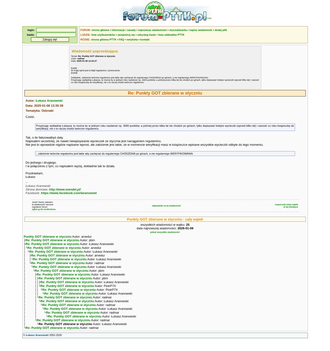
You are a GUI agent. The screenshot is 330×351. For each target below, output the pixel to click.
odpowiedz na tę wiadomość (166, 206)
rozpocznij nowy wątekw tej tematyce (286, 205)
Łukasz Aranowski (49, 100)
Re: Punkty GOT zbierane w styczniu (52, 240)
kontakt (144, 39)
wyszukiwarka (178, 30)
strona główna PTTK (103, 39)
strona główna (100, 30)
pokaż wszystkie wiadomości (165, 232)
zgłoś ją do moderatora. (44, 209)
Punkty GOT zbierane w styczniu (48, 236)
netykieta (132, 39)
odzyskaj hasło (146, 34)
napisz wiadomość (200, 30)
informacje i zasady (124, 30)
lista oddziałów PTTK (171, 34)
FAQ (121, 39)
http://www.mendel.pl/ (65, 189)
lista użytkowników (103, 34)
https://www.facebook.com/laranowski (69, 193)
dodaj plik (221, 30)
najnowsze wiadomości (152, 30)
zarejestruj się (126, 34)
